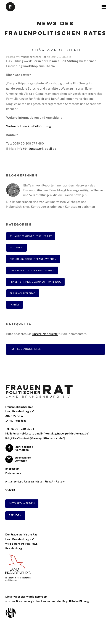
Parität (14, 305)
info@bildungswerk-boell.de (36, 148)
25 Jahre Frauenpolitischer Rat (31, 236)
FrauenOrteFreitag (23, 293)
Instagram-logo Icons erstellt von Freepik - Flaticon (35, 481)
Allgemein (16, 248)
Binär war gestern (55, 50)
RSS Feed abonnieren (25, 349)
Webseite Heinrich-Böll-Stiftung (28, 126)
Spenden (15, 515)
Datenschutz (13, 473)
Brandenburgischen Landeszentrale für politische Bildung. (53, 601)
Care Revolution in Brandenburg (32, 270)
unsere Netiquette (45, 333)
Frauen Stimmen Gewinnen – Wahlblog (35, 282)
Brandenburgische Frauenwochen (33, 259)
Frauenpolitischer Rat (32, 56)
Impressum (12, 468)
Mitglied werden (22, 503)
